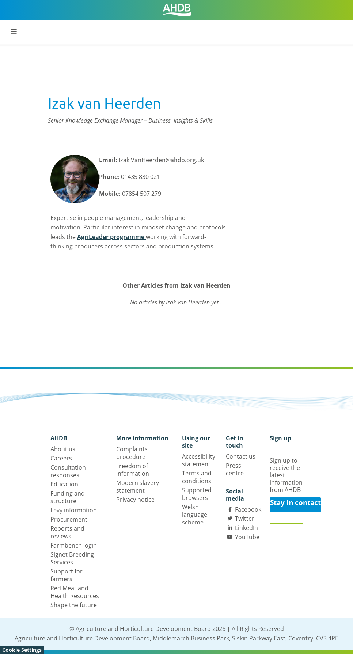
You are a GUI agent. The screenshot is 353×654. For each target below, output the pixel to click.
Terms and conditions (197, 477)
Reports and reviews (67, 532)
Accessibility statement (198, 460)
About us (62, 449)
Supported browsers (197, 494)
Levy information (73, 510)
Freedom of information (132, 470)
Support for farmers (66, 575)
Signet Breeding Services (72, 558)
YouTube (247, 537)
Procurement (68, 519)
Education (64, 484)
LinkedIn (246, 528)
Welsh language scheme (194, 514)
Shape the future (73, 605)
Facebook (248, 509)
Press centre (235, 469)
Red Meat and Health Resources (74, 592)
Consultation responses (68, 471)
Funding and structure (67, 497)
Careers (61, 458)
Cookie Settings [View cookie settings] (22, 649)
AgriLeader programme (111, 237)
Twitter (244, 519)
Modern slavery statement (137, 486)
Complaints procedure (132, 453)
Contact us (240, 456)
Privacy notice (135, 500)
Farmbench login (73, 545)
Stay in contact (295, 502)
